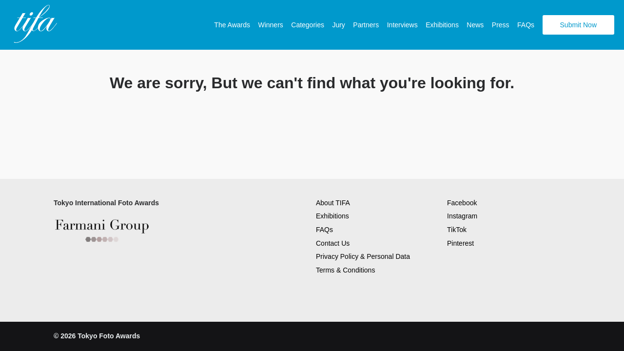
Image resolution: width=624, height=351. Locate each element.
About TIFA (333, 203)
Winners (270, 24)
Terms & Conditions (345, 270)
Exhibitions (442, 24)
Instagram (462, 216)
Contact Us (333, 243)
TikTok (457, 230)
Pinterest (460, 243)
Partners (366, 24)
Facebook (462, 203)
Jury (338, 24)
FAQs (525, 24)
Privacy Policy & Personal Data (363, 256)
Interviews (402, 24)
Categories (307, 24)
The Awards (232, 24)
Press (500, 24)
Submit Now (578, 24)
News (475, 24)
